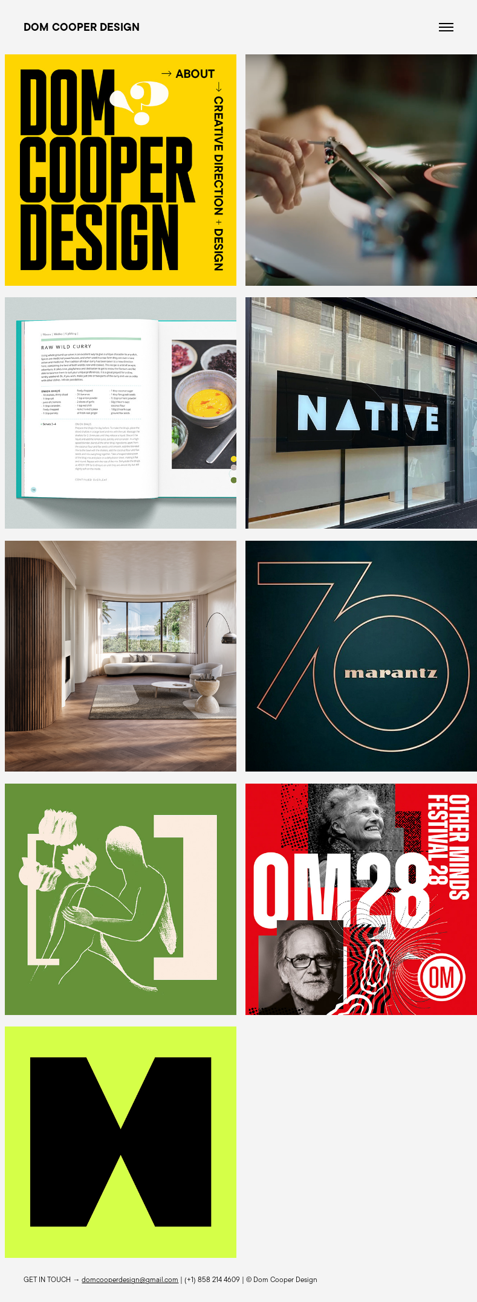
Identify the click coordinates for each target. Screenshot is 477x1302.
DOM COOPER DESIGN (82, 27)
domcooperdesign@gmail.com (130, 1280)
